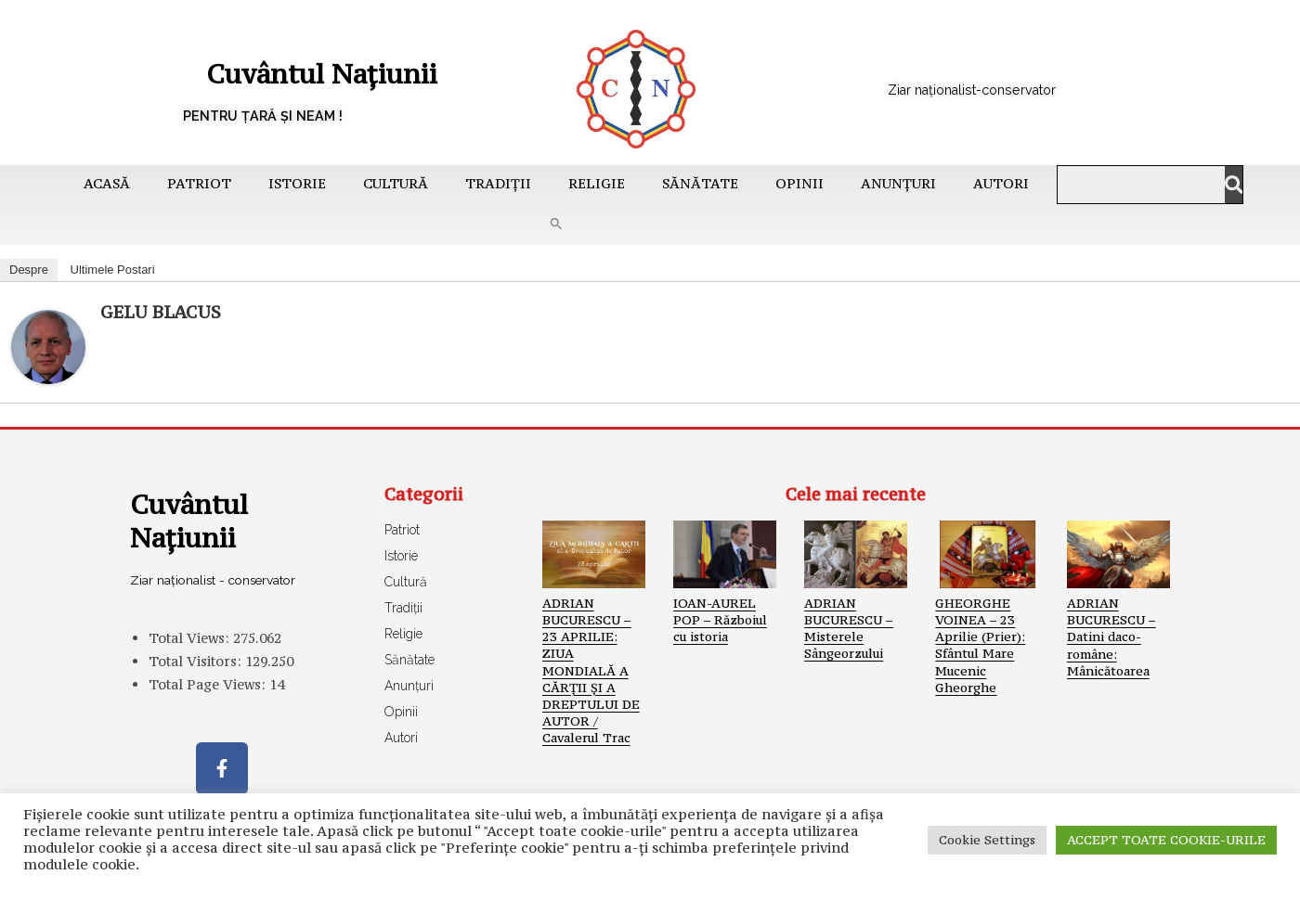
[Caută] (1222, 184)
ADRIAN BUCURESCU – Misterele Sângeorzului (848, 628)
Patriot (199, 183)
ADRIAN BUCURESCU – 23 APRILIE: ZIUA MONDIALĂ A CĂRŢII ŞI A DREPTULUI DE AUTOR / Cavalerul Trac (591, 671)
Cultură (395, 183)
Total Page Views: (209, 701)
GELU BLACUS (160, 312)
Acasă (107, 183)
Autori (1001, 183)
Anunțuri (898, 183)
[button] (556, 223)
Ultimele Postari (113, 269)
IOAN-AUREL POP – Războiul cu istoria (720, 620)
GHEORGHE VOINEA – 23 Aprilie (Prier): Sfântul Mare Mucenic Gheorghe (980, 645)
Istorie (297, 183)
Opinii (799, 183)
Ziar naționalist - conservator (185, 588)
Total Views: (191, 654)
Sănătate (700, 183)
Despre (28, 269)
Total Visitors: (197, 678)
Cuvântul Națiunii (287, 71)
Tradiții (498, 183)
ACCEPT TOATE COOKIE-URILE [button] (1166, 839)
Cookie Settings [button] (987, 839)
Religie (596, 183)
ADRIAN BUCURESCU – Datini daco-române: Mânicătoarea (1111, 637)
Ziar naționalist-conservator (998, 88)
